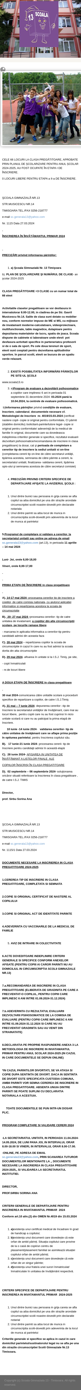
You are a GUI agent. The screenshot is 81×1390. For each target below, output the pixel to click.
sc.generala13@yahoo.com (28, 216)
